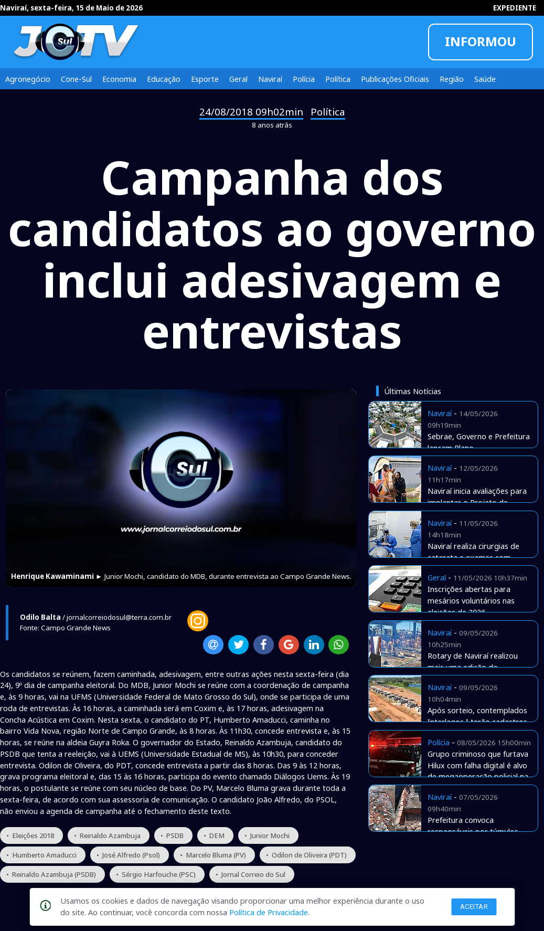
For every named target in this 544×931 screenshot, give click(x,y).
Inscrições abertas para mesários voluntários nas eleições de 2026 (471, 600)
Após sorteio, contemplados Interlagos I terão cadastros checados (477, 721)
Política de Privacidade (268, 912)
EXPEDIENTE (514, 8)
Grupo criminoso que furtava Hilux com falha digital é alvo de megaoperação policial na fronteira (478, 770)
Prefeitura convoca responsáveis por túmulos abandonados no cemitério (475, 831)
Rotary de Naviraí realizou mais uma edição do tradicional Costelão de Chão (478, 667)
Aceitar (474, 907)
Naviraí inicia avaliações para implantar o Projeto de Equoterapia (477, 502)
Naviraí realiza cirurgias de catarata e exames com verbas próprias (473, 557)
